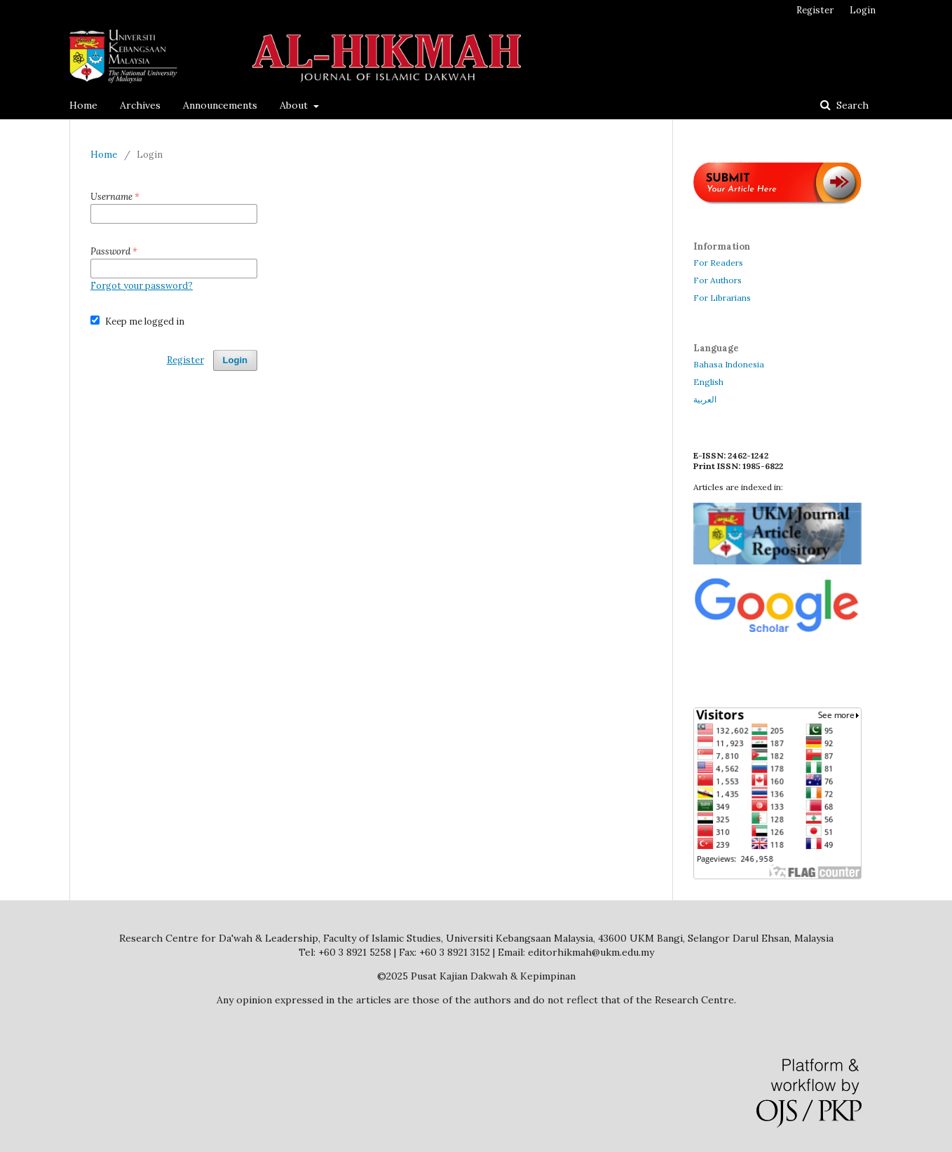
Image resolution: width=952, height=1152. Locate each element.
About (295, 105)
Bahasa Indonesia (728, 364)
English (708, 382)
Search (851, 105)
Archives (140, 105)
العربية (704, 399)
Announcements (220, 105)
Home (83, 105)
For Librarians (722, 297)
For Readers (718, 262)
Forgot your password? (141, 286)
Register (815, 10)
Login (863, 10)
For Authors (717, 280)
